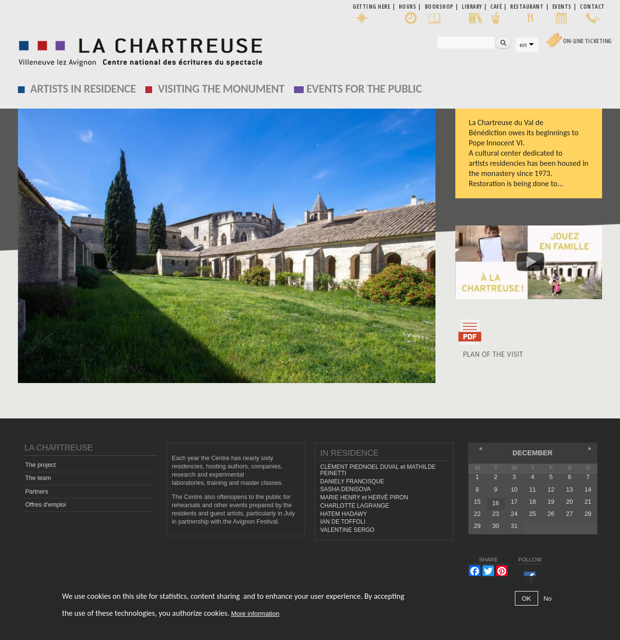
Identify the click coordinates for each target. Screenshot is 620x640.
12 (551, 489)
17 (514, 501)
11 (532, 489)
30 (495, 526)
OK (526, 598)
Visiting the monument (221, 88)
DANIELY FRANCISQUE (352, 481)
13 (569, 489)
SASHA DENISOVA (345, 489)
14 (588, 489)
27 (569, 514)
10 (514, 489)
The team (38, 478)
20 (569, 501)
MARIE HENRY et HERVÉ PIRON (364, 497)
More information (255, 613)
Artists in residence (83, 88)
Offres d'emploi (45, 504)
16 (495, 503)
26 (551, 514)
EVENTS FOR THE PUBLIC (364, 88)
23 (495, 514)
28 (588, 514)
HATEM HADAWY (343, 514)
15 (477, 501)
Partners (36, 491)
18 (532, 501)
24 (514, 514)
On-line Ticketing (587, 41)
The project (40, 465)
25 (532, 514)
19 (551, 501)
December (532, 453)
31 (514, 526)
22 (477, 514)
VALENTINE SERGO (347, 530)
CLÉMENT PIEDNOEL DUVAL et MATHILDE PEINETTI (378, 470)
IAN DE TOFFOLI (342, 521)
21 (588, 501)
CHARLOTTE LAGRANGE (354, 505)
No (547, 598)
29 (477, 526)
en (523, 44)
